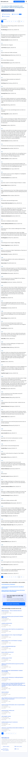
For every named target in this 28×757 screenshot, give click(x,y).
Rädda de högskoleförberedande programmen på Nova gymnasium (13, 664)
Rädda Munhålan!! (5, 692)
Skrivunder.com (4, 1)
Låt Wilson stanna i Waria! (7, 657)
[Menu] (26, 1)
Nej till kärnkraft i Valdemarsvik (8, 710)
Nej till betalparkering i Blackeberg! (8, 584)
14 (21, 21)
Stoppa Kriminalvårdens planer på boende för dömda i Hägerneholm (12, 617)
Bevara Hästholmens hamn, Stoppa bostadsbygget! (12, 634)
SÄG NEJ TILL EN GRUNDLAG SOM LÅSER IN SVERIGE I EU (13, 727)
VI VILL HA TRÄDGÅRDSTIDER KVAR (8, 646)
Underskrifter (16, 14)
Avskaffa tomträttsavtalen (7, 623)
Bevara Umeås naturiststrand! (8, 652)
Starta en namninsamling (19, 1)
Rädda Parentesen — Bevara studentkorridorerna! (12, 610)
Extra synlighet (6, 16)
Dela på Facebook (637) (7, 10)
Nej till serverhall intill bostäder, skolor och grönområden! (13, 704)
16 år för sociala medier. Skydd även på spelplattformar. (13, 629)
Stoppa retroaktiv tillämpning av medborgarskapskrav (12, 677)
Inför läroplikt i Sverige (6, 716)
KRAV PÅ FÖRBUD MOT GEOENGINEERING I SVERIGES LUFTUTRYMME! (12, 671)
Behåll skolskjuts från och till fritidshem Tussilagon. (12, 640)
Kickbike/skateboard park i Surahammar (10, 722)
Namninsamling (6, 14)
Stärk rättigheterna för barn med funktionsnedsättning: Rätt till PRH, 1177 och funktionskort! (14, 698)
